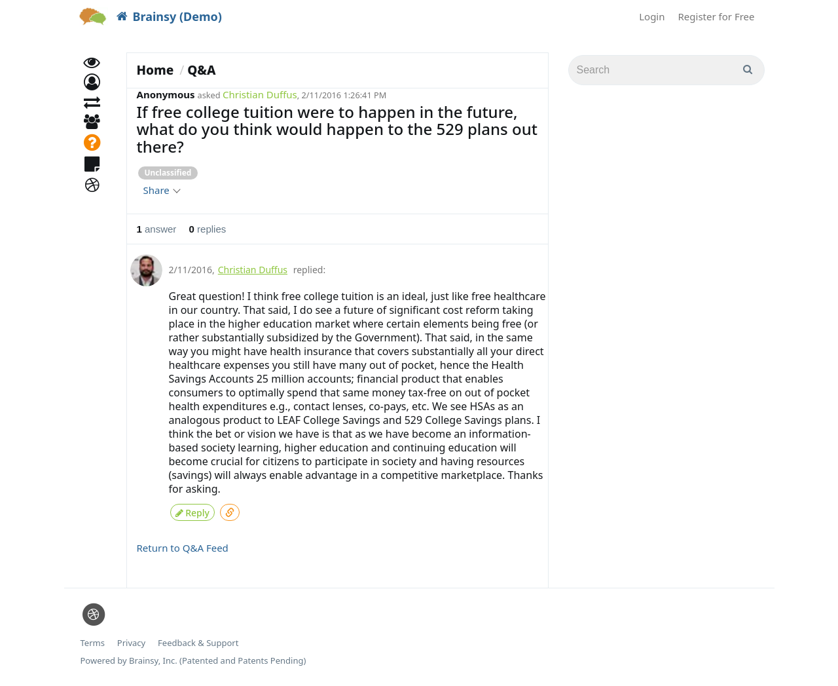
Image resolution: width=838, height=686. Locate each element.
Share (161, 190)
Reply (192, 510)
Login (652, 16)
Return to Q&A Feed (182, 544)
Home (155, 70)
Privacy (131, 639)
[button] (92, 96)
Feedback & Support (198, 639)
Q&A (201, 70)
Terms (93, 639)
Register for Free (716, 16)
